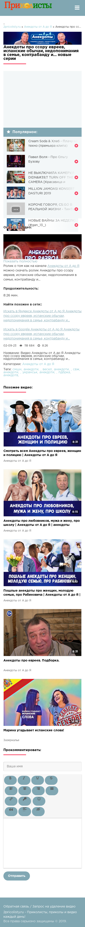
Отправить (16, 876)
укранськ (29, 372)
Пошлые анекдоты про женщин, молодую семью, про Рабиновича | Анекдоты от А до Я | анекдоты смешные (41, 593)
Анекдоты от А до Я (63, 266)
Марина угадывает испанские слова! (33, 730)
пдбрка (64, 372)
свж (76, 369)
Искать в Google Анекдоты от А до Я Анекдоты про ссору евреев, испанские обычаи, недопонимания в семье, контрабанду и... (41, 334)
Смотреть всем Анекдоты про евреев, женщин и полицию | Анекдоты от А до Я (42, 453)
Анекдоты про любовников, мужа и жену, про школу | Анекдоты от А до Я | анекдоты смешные (41, 523)
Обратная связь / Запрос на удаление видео (39, 906)
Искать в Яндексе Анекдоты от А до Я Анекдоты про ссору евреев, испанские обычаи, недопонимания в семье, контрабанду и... (42, 316)
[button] (10, 780)
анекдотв (10, 375)
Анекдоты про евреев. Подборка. (31, 660)
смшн (17, 369)
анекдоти (31, 369)
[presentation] (10, 780)
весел (47, 369)
